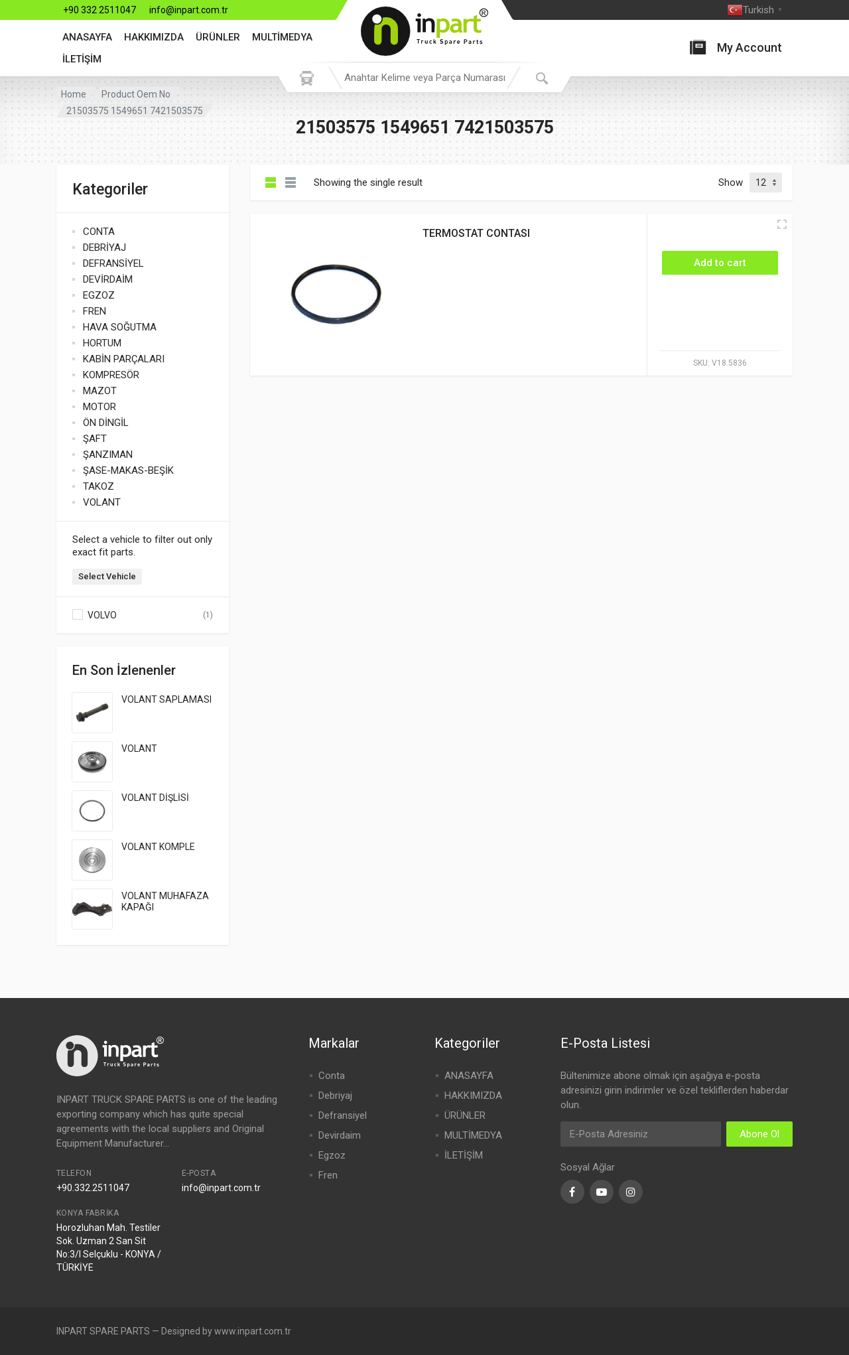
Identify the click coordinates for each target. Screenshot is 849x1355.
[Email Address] (640, 1134)
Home (73, 94)
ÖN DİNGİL (106, 423)
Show (730, 182)
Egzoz (332, 1155)
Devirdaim (339, 1135)
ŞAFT (95, 439)
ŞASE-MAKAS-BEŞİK (128, 470)
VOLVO (102, 615)
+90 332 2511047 (99, 10)
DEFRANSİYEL (113, 263)
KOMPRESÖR (111, 375)
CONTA (99, 232)
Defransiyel (342, 1115)
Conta (331, 1076)
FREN (94, 311)
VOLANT (102, 502)
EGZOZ (99, 295)
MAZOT (100, 391)
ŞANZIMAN (108, 455)
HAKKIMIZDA (154, 37)
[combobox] (424, 77)
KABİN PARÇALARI (123, 359)
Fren (328, 1175)
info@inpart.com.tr (188, 10)
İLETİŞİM (81, 59)
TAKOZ (98, 486)
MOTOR (99, 407)
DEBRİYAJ (104, 247)
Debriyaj (335, 1096)
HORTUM (102, 343)
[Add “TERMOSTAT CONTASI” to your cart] (720, 263)
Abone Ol (759, 1134)
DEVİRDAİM (108, 279)
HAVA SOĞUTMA (120, 327)
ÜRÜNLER (218, 37)
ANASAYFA (87, 37)
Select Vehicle (107, 576)
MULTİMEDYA (282, 37)
